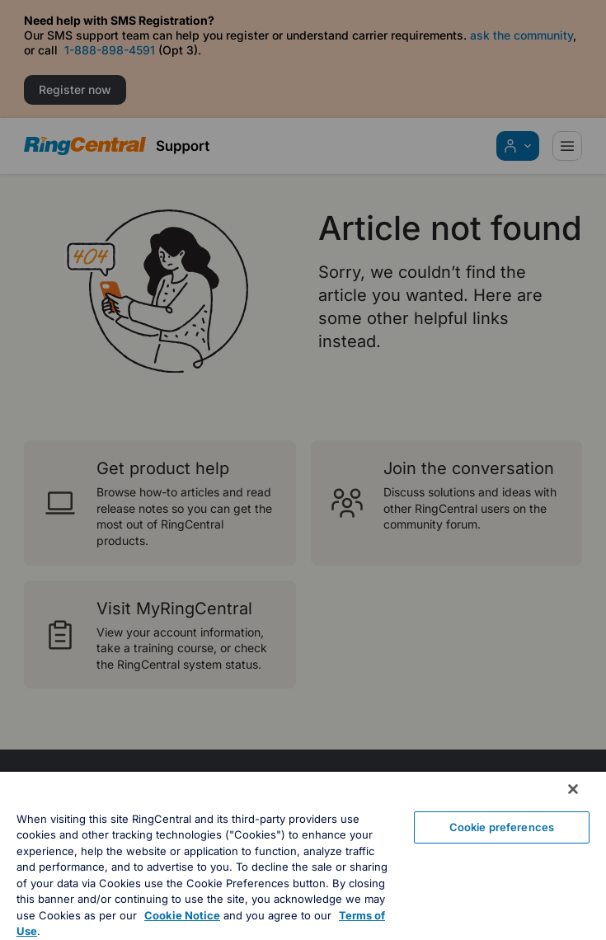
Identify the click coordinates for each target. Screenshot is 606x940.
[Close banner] (573, 789)
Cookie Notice (182, 915)
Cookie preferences (501, 827)
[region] (303, 856)
